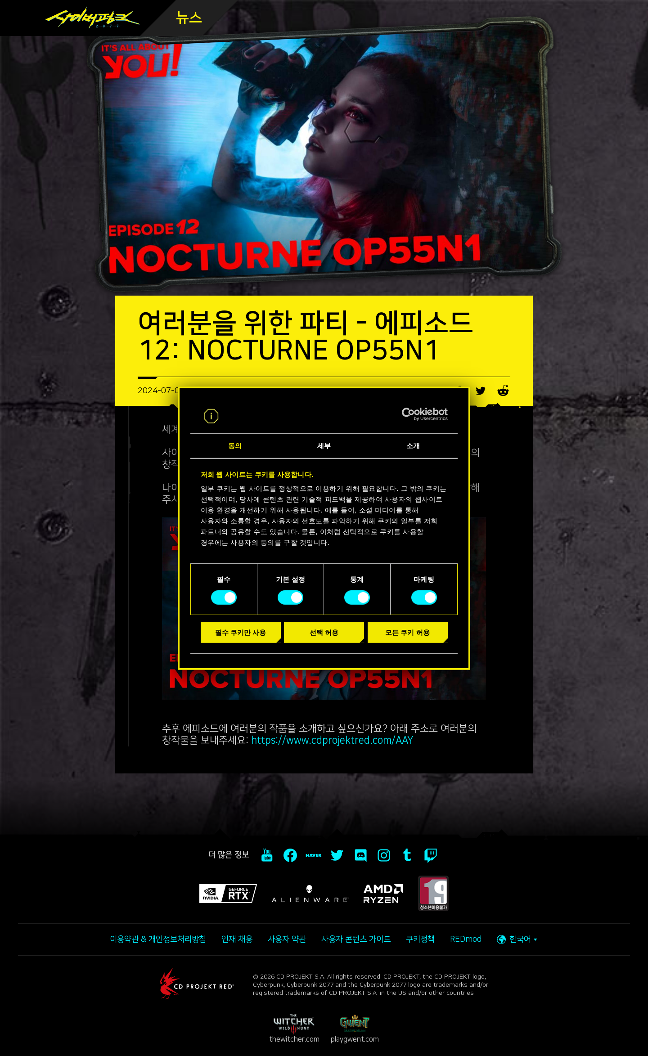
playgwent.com (355, 1028)
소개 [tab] (413, 445)
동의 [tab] (235, 445)
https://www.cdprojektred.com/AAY (332, 740)
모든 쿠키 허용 (407, 632)
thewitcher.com (294, 1028)
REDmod (466, 939)
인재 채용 (236, 939)
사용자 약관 (287, 939)
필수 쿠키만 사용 (240, 632)
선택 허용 (324, 632)
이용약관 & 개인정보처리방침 (158, 939)
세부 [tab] (324, 445)
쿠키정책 (420, 939)
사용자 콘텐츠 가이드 (356, 939)
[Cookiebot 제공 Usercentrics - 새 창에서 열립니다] (408, 414)
